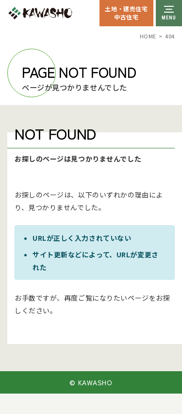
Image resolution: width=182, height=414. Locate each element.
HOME (148, 36)
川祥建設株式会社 (61, 13)
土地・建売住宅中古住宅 (126, 12)
